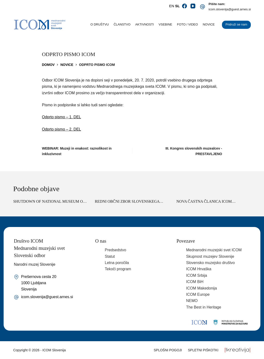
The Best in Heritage (203, 307)
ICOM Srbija (196, 275)
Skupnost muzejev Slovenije (210, 256)
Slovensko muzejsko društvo (210, 263)
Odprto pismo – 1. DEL (61, 117)
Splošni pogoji (168, 350)
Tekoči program (118, 269)
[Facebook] (184, 6)
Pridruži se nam (236, 24)
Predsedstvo (115, 250)
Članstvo (122, 24)
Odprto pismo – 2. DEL (61, 129)
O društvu (99, 24)
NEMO (192, 301)
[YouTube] (192, 6)
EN (171, 6)
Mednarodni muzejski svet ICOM (214, 250)
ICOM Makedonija (201, 288)
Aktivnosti (144, 24)
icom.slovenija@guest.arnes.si (230, 9)
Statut (110, 256)
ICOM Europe (198, 294)
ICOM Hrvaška (198, 269)
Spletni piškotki (203, 350)
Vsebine (165, 24)
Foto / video (187, 24)
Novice (209, 24)
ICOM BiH (194, 282)
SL (177, 6)
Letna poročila (117, 263)
